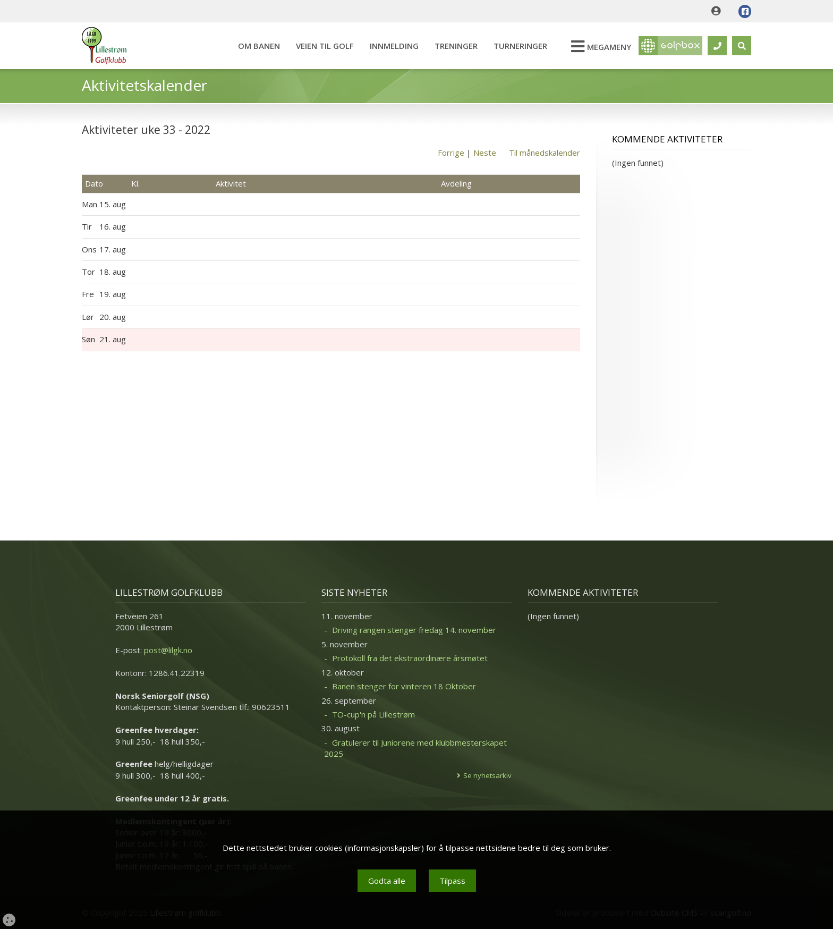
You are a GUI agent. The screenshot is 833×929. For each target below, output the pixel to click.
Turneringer (520, 45)
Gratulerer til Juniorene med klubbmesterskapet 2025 (415, 748)
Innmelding (394, 45)
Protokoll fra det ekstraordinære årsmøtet (410, 658)
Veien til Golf (325, 45)
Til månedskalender (544, 152)
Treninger (456, 45)
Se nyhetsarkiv (487, 775)
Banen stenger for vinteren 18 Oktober (404, 686)
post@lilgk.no (168, 650)
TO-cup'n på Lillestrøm (373, 714)
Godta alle (386, 880)
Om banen (259, 45)
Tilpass (452, 880)
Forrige (451, 152)
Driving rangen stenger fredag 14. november (414, 629)
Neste (484, 152)
